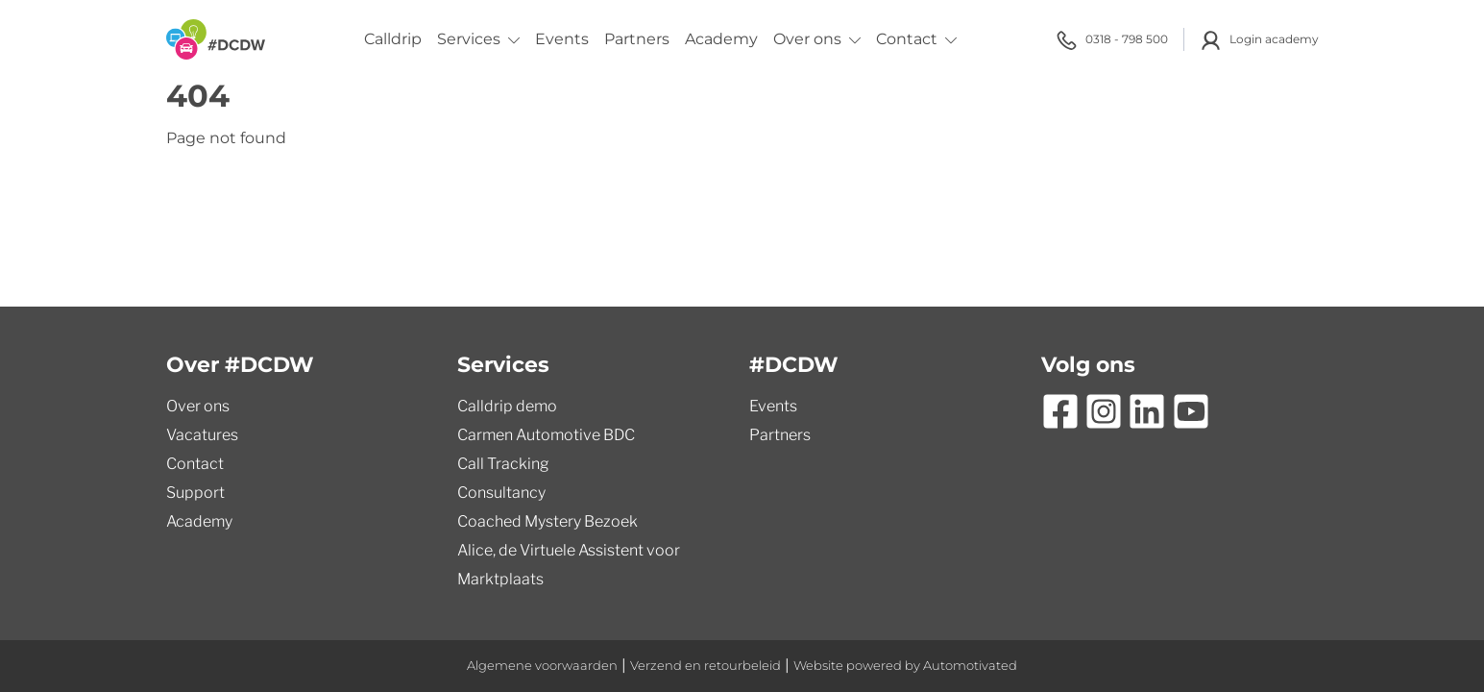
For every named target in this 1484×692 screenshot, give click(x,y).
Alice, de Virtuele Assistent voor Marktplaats (568, 564)
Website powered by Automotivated (905, 665)
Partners (636, 39)
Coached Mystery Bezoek (547, 521)
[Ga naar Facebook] (1060, 411)
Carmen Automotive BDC (546, 435)
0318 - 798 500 (1112, 40)
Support (195, 492)
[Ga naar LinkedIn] (1147, 411)
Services (478, 39)
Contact (916, 39)
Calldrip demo (507, 406)
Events (562, 39)
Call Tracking (503, 464)
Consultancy (501, 492)
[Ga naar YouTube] (1191, 411)
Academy (721, 39)
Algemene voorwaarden (542, 665)
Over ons (817, 39)
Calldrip (393, 39)
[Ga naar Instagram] (1103, 411)
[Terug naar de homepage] (215, 39)
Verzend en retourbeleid (705, 665)
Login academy (1259, 40)
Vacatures (202, 435)
